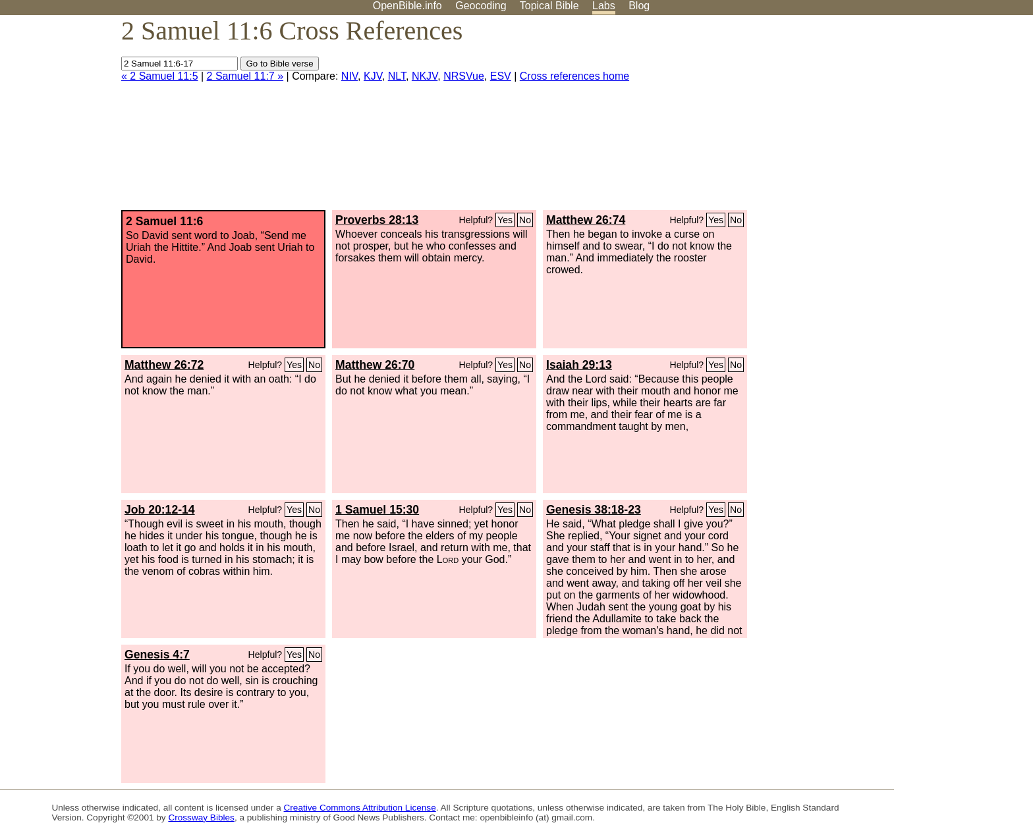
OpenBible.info (407, 5)
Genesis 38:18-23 (593, 509)
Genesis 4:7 (157, 654)
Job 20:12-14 (160, 509)
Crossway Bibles (201, 817)
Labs (603, 5)
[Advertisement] (900, 118)
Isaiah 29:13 (579, 364)
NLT (397, 76)
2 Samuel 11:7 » (245, 76)
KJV (373, 76)
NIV (349, 76)
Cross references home (574, 76)
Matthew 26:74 (585, 220)
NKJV (424, 76)
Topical (549, 5)
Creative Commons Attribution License (360, 808)
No (525, 220)
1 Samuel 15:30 (377, 509)
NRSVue (463, 76)
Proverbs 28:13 (376, 220)
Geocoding (480, 5)
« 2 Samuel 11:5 (159, 76)
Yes (505, 220)
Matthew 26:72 (164, 364)
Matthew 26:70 (374, 364)
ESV (500, 76)
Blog (639, 5)
